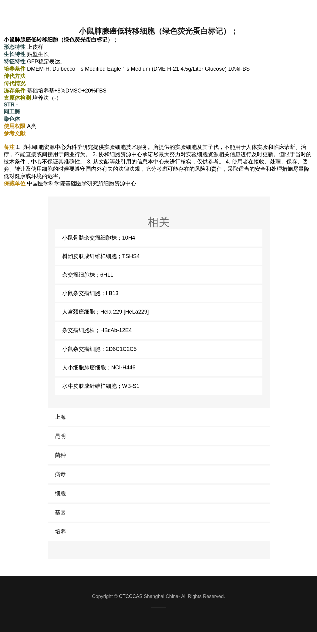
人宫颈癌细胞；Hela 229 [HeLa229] (105, 312)
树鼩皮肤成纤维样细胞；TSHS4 (101, 256)
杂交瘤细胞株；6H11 (87, 275)
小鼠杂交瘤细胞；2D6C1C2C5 (99, 349)
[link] (159, 417)
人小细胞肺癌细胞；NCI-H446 (99, 368)
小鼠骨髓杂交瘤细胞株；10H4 (98, 238)
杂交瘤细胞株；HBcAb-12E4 (97, 330)
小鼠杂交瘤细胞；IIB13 (90, 293)
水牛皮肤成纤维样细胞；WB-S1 (101, 386)
